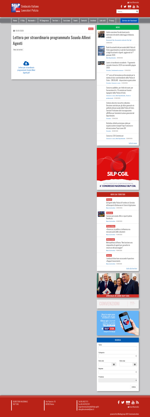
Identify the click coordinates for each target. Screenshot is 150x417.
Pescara (109, 199)
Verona (91, 29)
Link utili (103, 20)
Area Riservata (133, 2)
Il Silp (23, 20)
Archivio (93, 20)
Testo (100, 345)
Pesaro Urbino (111, 226)
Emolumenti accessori (117, 70)
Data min (101, 361)
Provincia (101, 377)
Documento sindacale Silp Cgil (123, 40)
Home (15, 20)
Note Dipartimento (111, 58)
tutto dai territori (131, 268)
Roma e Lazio (110, 239)
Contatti (84, 20)
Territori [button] (56, 20)
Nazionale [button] (32, 20)
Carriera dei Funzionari (129, 20)
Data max (122, 361)
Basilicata (109, 213)
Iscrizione (66, 20)
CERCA (134, 387)
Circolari (108, 70)
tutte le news (133, 143)
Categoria (101, 352)
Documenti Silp (110, 40)
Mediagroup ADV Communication (128, 414)
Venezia (109, 255)
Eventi (76, 20)
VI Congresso (44, 20)
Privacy (111, 20)
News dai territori (18, 50)
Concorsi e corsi (116, 83)
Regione (101, 368)
